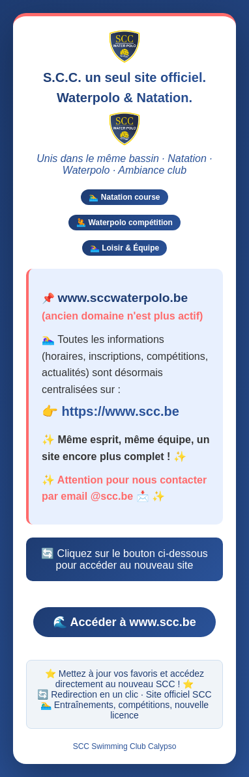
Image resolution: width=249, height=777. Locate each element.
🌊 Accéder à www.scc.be (124, 621)
